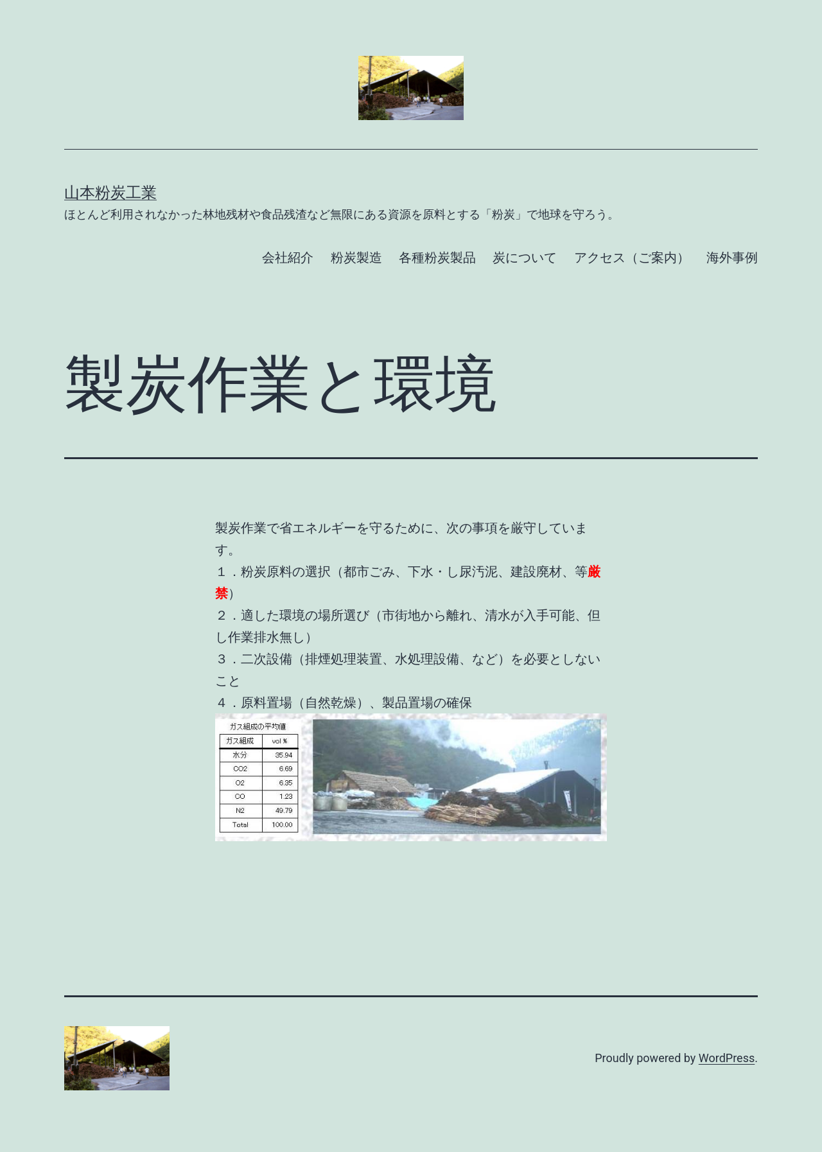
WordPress (727, 1058)
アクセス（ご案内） (632, 257)
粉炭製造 (356, 257)
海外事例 (732, 257)
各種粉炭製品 (437, 257)
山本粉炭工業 (110, 193)
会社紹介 (287, 257)
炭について (525, 257)
